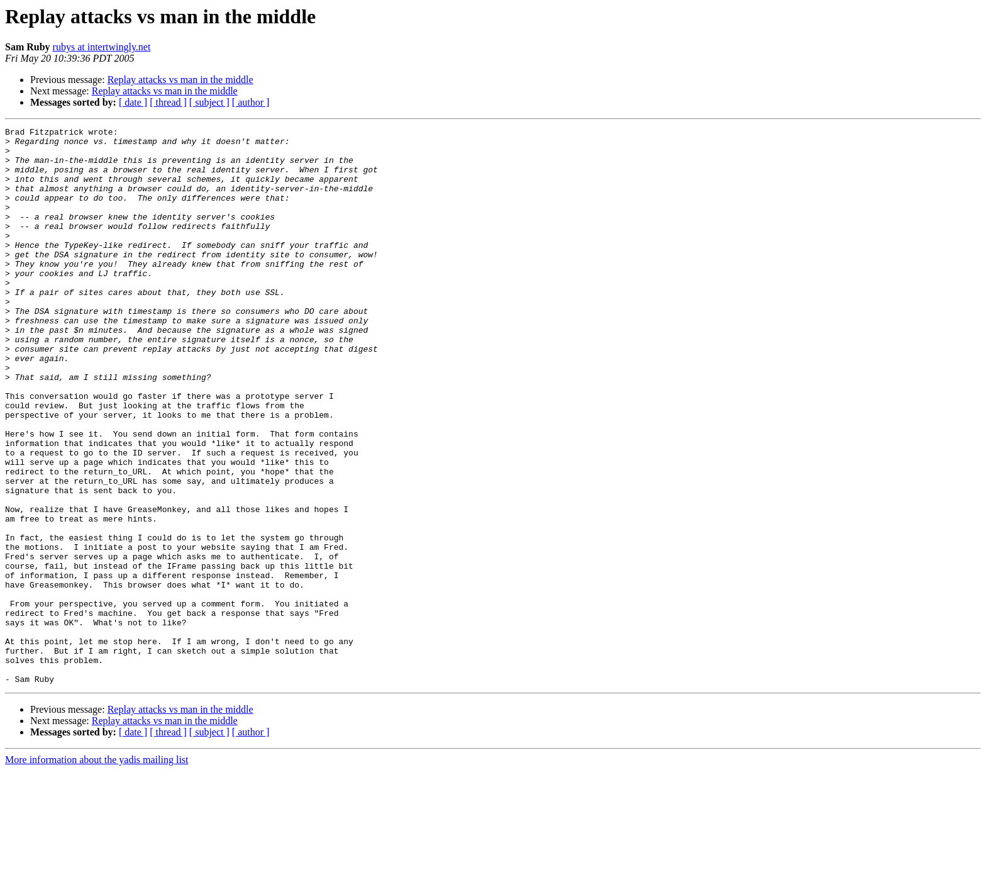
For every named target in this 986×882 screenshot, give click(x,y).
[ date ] (133, 102)
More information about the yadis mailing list (97, 871)
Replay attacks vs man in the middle (180, 79)
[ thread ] (168, 102)
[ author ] (251, 102)
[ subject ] (209, 102)
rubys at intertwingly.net (102, 47)
